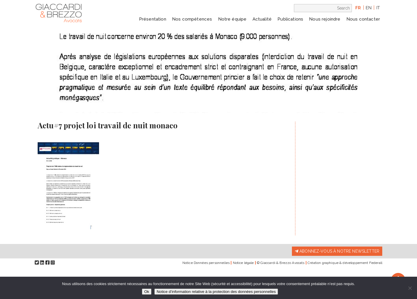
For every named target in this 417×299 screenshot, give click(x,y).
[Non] (410, 288)
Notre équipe (232, 19)
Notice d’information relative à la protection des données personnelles (216, 291)
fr (358, 7)
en (369, 7)
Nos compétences (192, 19)
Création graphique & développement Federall (345, 263)
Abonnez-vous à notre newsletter (337, 251)
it (378, 7)
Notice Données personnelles (206, 263)
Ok (146, 291)
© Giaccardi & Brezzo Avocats (280, 263)
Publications (290, 19)
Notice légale (243, 263)
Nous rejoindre (324, 19)
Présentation (152, 19)
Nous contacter (363, 19)
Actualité (262, 19)
